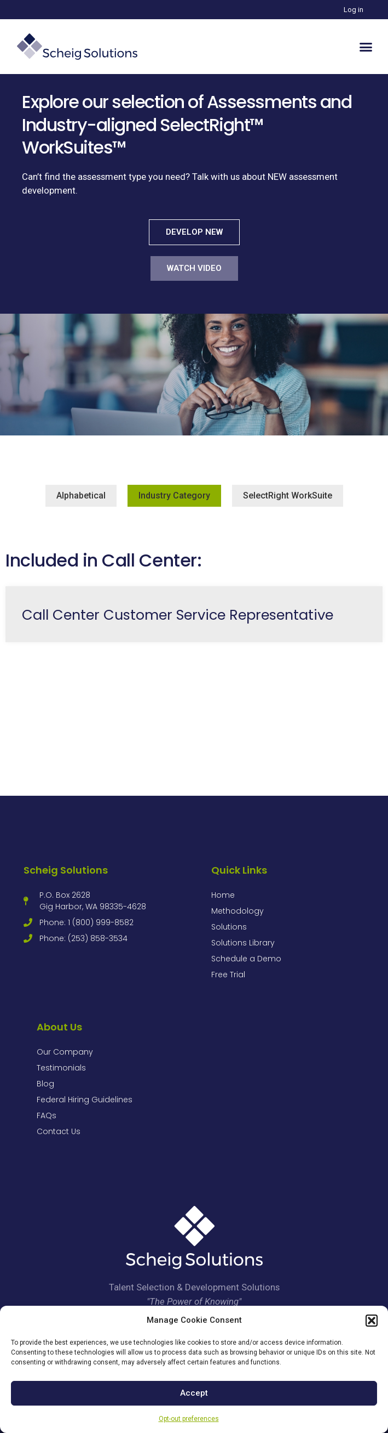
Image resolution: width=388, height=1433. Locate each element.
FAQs (46, 1115)
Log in (353, 9)
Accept (194, 1393)
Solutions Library (243, 942)
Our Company (65, 1051)
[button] (371, 1320)
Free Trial (228, 974)
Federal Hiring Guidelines (84, 1099)
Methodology (237, 910)
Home (223, 895)
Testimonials (61, 1067)
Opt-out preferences (189, 1419)
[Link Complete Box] (194, 614)
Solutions (229, 926)
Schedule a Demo (246, 958)
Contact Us (58, 1131)
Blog (45, 1083)
